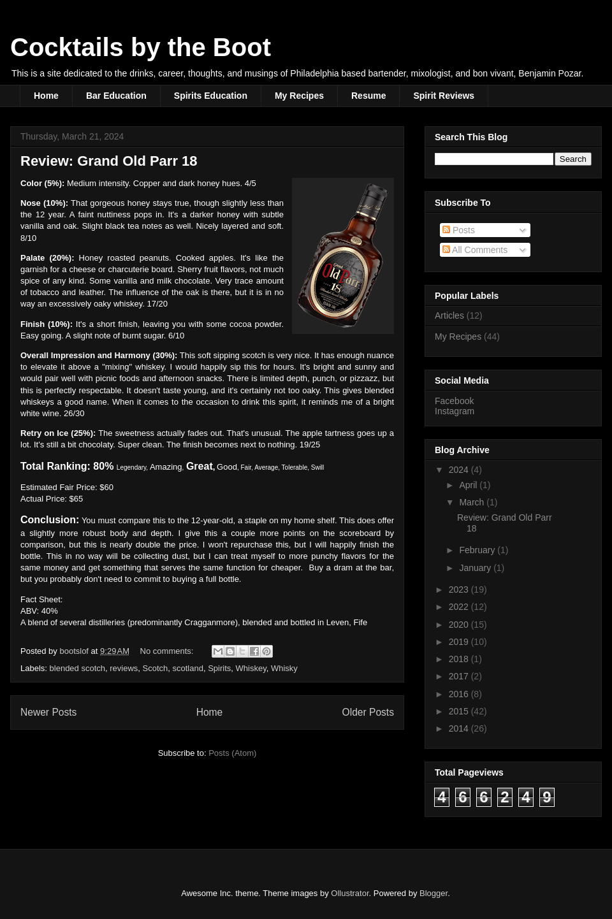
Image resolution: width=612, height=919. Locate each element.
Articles (449, 315)
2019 (460, 642)
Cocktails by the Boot (140, 47)
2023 (460, 589)
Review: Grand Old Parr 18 (109, 161)
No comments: (168, 651)
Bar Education (116, 95)
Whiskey (251, 668)
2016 (460, 694)
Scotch (155, 668)
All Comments (474, 250)
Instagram (454, 411)
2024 (460, 470)
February (478, 550)
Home (46, 95)
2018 (460, 659)
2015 (460, 711)
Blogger (433, 893)
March (472, 502)
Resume (368, 95)
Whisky (284, 668)
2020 (460, 624)
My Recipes (299, 95)
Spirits (219, 668)
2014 (460, 728)
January (476, 568)
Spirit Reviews (443, 95)
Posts (458, 230)
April (469, 485)
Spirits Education (210, 95)
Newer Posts (48, 712)
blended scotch (77, 668)
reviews (124, 668)
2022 (460, 607)
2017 (460, 676)
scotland (188, 668)
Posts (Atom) (232, 753)
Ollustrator (349, 893)
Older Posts (368, 712)
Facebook (454, 401)
